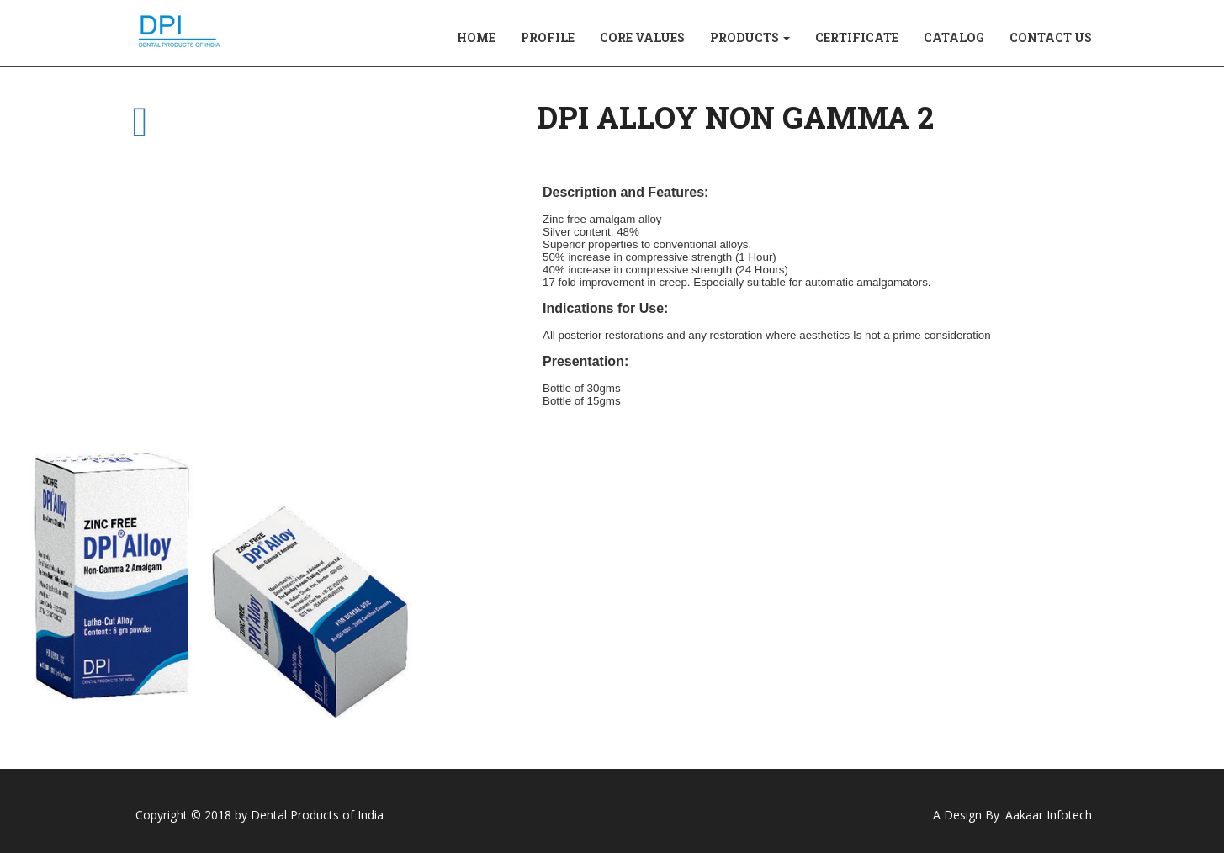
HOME (476, 37)
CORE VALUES (642, 37)
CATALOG (954, 37)
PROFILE (548, 37)
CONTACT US (1050, 37)
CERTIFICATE (856, 37)
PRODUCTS (750, 37)
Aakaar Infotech (1048, 815)
